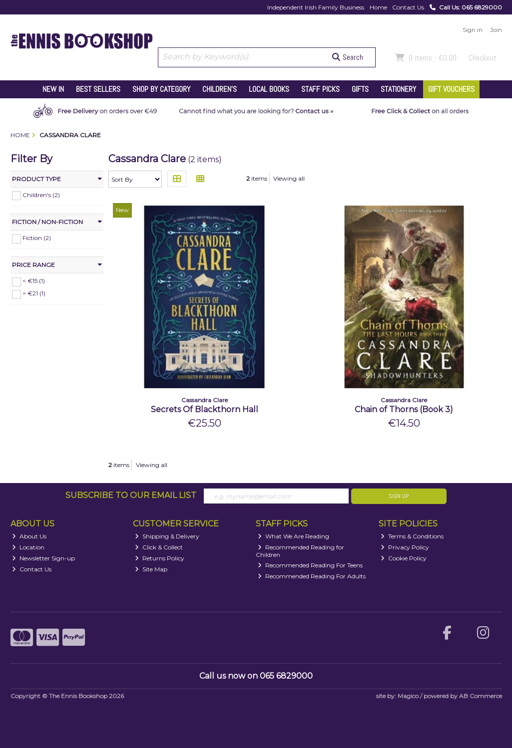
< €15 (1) (33, 280)
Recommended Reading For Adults (312, 576)
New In (53, 89)
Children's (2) (41, 194)
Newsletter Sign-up (43, 558)
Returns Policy (159, 558)
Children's (219, 89)
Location (28, 547)
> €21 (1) (33, 293)
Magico (408, 696)
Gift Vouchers (451, 89)
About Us (29, 536)
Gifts (360, 89)
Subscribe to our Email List (130, 495)
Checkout (483, 57)
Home (378, 7)
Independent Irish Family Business (315, 7)
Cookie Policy (404, 558)
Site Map (151, 569)
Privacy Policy (405, 547)
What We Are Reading (293, 536)
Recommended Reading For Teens (310, 565)
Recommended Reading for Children (300, 550)
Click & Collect (159, 547)
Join (496, 29)
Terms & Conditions (412, 536)
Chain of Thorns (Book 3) (404, 409)
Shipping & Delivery (167, 536)
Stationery (398, 89)
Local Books (269, 89)
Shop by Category (161, 89)
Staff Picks (320, 89)
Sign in (473, 29)
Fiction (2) (36, 238)
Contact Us (408, 7)
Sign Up (399, 496)
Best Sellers (98, 89)
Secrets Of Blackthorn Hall (204, 409)
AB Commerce (480, 696)
